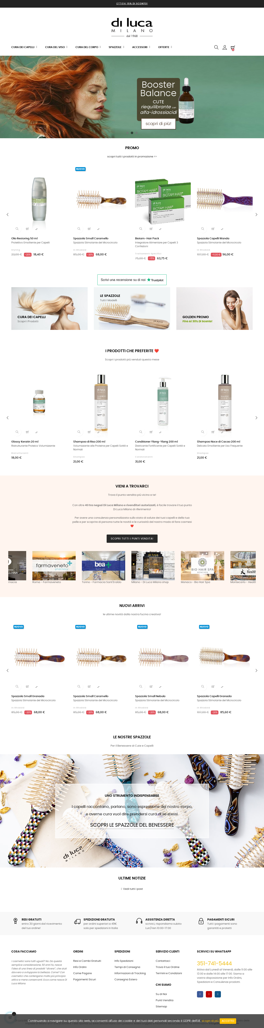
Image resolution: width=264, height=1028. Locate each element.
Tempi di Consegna (127, 967)
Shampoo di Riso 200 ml (89, 441)
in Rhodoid (79, 250)
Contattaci (163, 961)
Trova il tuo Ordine (167, 967)
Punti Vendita (164, 1000)
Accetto (228, 1021)
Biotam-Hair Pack (147, 238)
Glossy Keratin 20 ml (24, 441)
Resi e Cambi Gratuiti (87, 961)
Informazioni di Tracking (130, 973)
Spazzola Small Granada (27, 696)
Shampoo (79, 457)
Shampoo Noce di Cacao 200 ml (218, 441)
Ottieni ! (132, 3)
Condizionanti (144, 457)
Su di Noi (161, 994)
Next (248, 570)
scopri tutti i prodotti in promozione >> (132, 156)
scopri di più (210, 1021)
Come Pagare (82, 973)
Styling (15, 250)
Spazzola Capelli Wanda (213, 238)
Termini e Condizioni (169, 973)
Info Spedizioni (123, 961)
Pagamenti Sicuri (84, 979)
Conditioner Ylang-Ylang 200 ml (156, 441)
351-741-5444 (214, 963)
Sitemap (161, 1006)
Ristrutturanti (19, 453)
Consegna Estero (125, 979)
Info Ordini (79, 967)
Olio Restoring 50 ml (24, 238)
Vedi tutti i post (132, 889)
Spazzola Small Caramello (90, 238)
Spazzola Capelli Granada (214, 696)
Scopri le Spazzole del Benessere (132, 825)
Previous (15, 570)
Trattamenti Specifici (148, 254)
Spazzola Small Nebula (150, 696)
